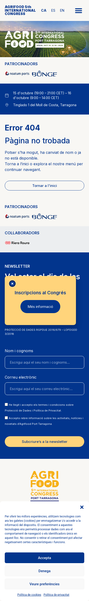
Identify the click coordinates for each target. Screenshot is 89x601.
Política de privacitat (56, 594)
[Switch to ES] (53, 10)
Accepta (44, 558)
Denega (44, 571)
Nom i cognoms (19, 351)
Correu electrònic (21, 377)
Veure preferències (44, 584)
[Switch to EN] (62, 10)
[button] (82, 507)
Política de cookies (29, 594)
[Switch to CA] (44, 10)
